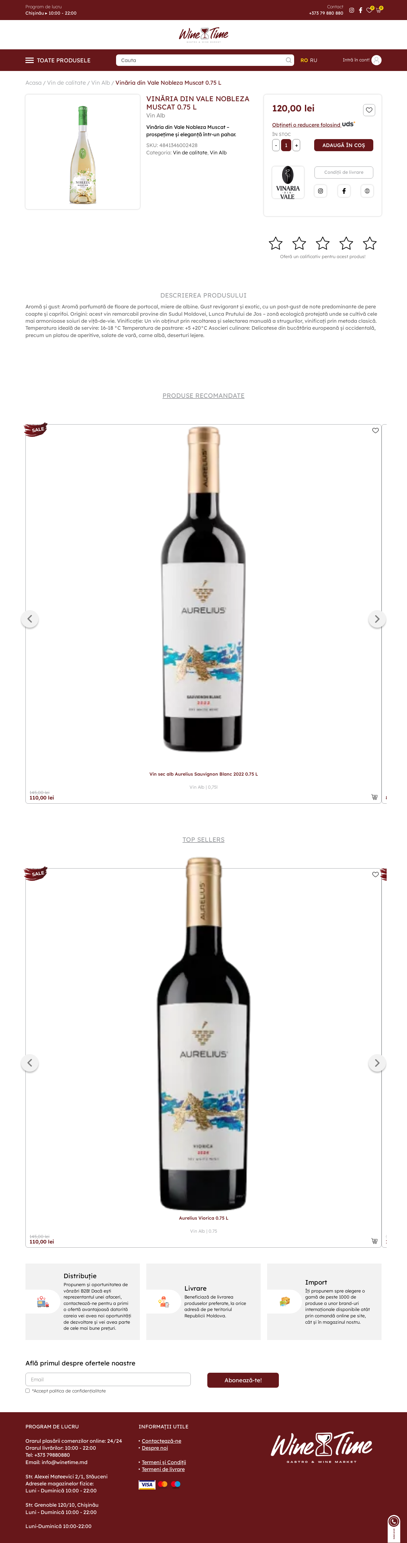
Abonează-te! (243, 1380)
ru (313, 60)
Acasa (33, 82)
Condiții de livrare (343, 172)
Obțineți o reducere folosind (314, 124)
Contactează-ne (161, 1440)
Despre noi (155, 1447)
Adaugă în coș (343, 145)
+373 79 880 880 (326, 13)
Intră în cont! (362, 60)
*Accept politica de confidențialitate (69, 1390)
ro (304, 60)
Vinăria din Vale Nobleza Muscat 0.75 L (170, 82)
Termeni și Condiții (164, 1462)
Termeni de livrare (163, 1469)
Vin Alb (101, 82)
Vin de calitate (66, 82)
